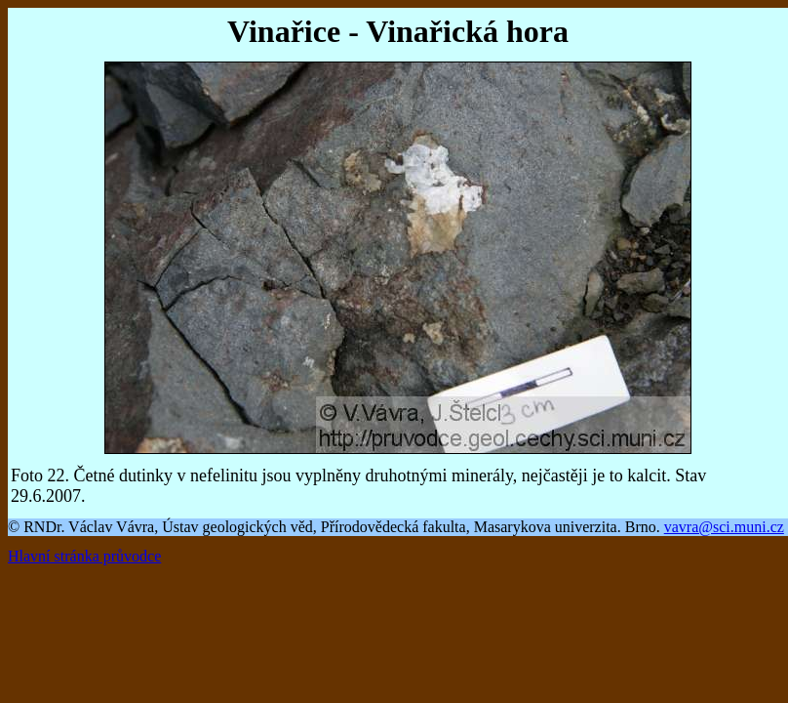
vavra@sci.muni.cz (724, 526)
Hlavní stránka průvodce (84, 556)
